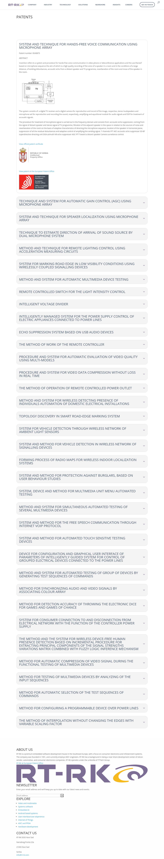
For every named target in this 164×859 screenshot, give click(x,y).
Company (32, 4)
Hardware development (28, 826)
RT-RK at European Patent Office (29, 763)
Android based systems (28, 813)
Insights (116, 4)
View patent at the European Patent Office (36, 171)
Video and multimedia (27, 803)
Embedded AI (23, 810)
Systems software (25, 806)
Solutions (83, 4)
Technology (65, 4)
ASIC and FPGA (24, 823)
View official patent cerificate (31, 144)
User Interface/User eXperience (31, 816)
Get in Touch (147, 4)
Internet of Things (25, 820)
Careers (128, 4)
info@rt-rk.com (22, 855)
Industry (48, 4)
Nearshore (100, 4)
